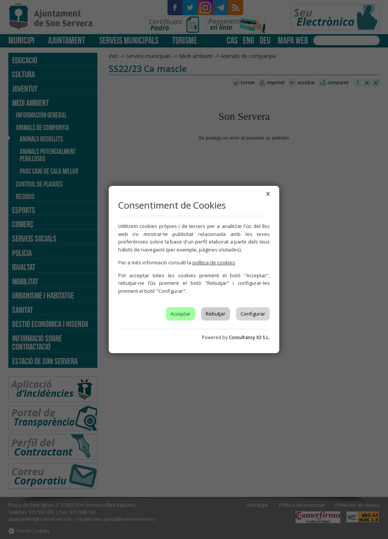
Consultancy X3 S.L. (249, 337)
